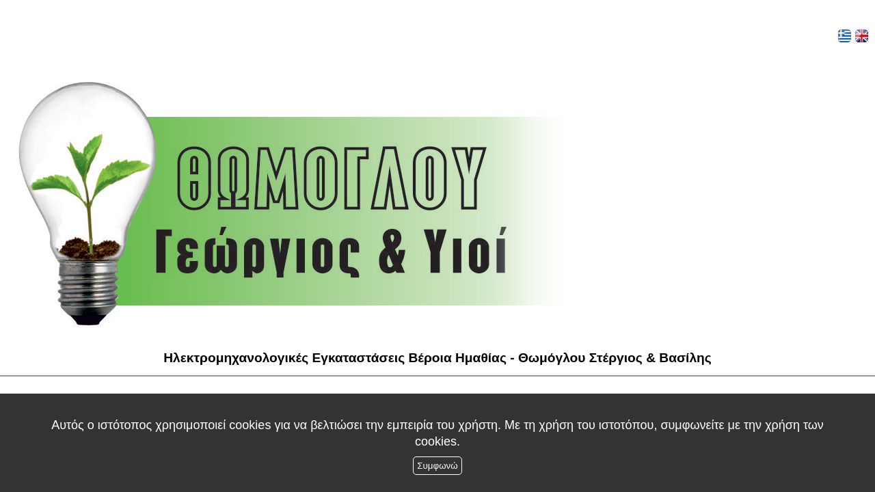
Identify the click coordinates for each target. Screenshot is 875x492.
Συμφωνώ (437, 466)
